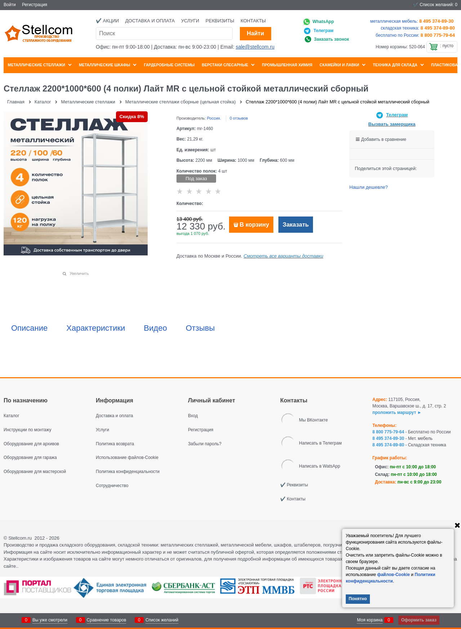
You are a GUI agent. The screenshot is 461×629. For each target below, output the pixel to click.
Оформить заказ (419, 620)
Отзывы (200, 328)
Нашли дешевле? (368, 187)
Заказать (296, 224)
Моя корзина (369, 620)
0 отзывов (239, 118)
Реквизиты (220, 20)
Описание (29, 328)
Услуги (190, 20)
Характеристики (95, 328)
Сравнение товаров (106, 620)
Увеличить (79, 273)
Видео (155, 328)
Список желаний (162, 620)
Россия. (214, 118)
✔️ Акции (107, 20)
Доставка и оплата (150, 20)
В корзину (254, 224)
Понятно (358, 598)
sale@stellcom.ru (255, 47)
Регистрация (34, 4)
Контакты (253, 20)
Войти (10, 4)
